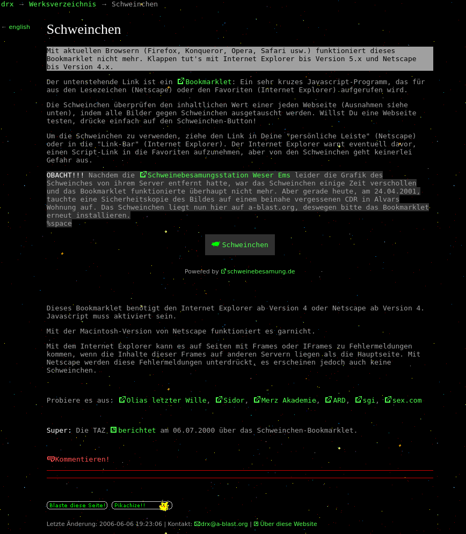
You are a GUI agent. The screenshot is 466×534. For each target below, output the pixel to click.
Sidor (233, 400)
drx (7, 4)
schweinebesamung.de (261, 271)
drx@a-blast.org (224, 524)
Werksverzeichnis (62, 4)
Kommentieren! (82, 459)
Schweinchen (245, 245)
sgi (369, 400)
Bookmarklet (208, 82)
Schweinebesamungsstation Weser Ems (219, 175)
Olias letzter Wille (167, 400)
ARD (339, 400)
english (20, 27)
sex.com (407, 400)
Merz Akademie (288, 400)
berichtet (137, 430)
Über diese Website (288, 524)
